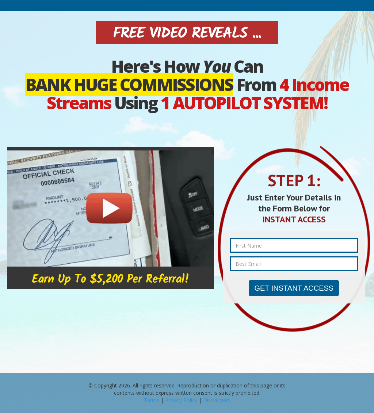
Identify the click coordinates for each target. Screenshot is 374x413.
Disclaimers (216, 400)
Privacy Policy (181, 400)
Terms (151, 400)
